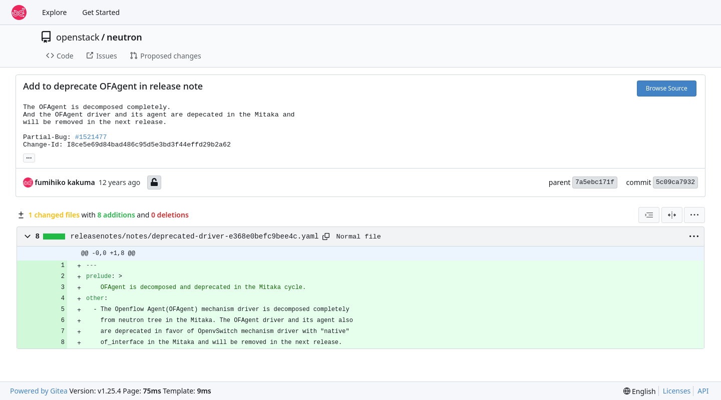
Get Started (101, 12)
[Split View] (671, 215)
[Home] (19, 13)
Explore (54, 12)
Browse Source (666, 88)
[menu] (694, 215)
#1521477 (91, 137)
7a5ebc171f (594, 182)
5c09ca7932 (675, 182)
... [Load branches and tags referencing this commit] (29, 157)
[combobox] (648, 215)
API (702, 391)
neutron (124, 37)
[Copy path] (326, 237)
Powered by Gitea (39, 391)
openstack (78, 37)
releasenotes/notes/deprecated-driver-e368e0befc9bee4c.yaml (195, 236)
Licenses (677, 391)
